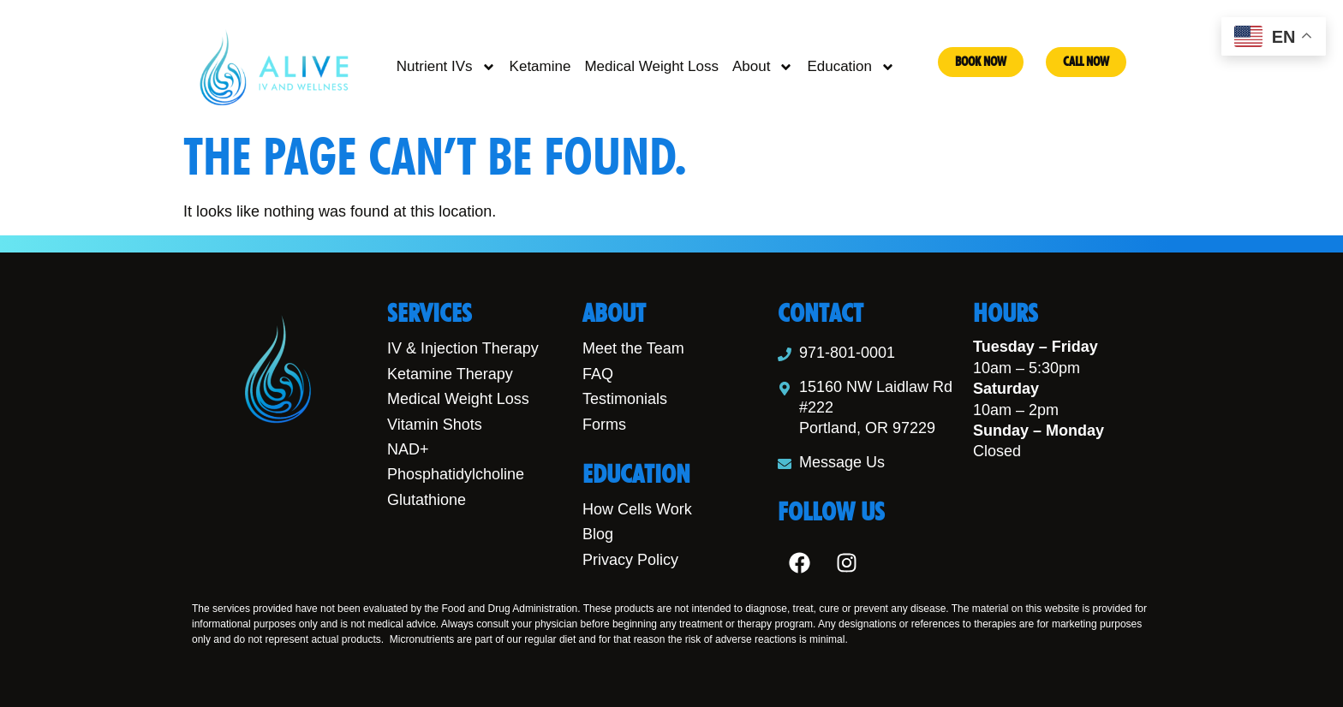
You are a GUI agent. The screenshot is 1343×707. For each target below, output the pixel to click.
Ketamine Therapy (450, 374)
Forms (604, 424)
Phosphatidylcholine (455, 474)
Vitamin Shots (434, 424)
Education (851, 67)
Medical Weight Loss (651, 66)
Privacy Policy (630, 559)
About (762, 67)
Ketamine (540, 66)
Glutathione (426, 499)
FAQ (597, 374)
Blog (597, 534)
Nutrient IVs (446, 67)
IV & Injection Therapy (463, 348)
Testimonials (624, 398)
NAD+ (408, 449)
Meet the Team (633, 348)
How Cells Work (637, 509)
